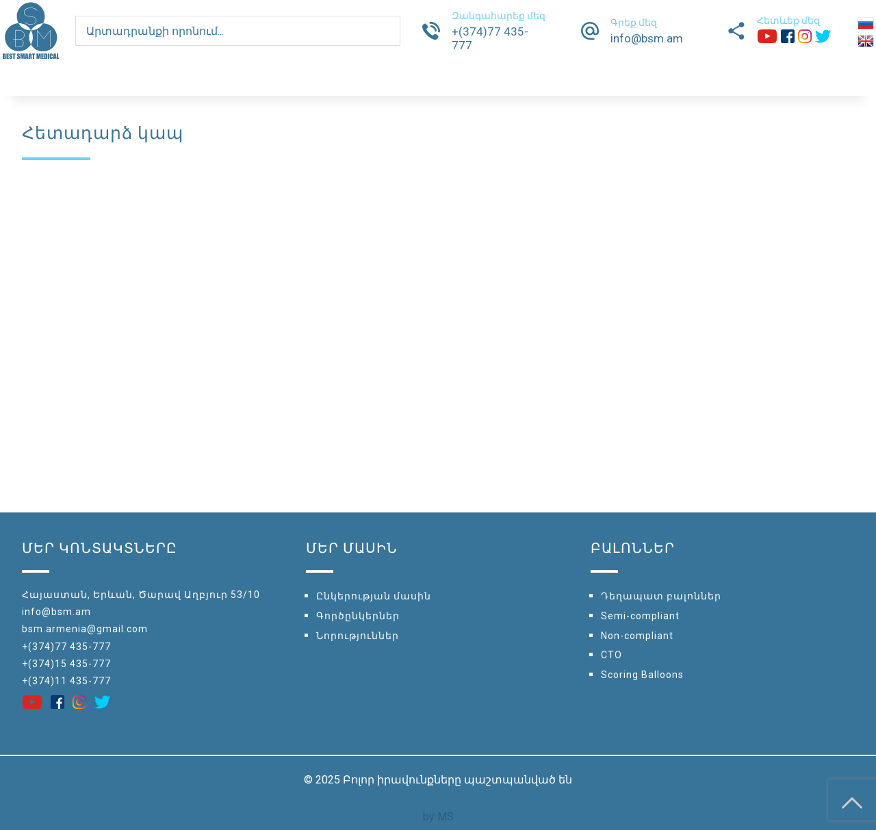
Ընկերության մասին (373, 596)
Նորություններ (357, 635)
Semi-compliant (640, 615)
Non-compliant (637, 635)
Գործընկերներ (358, 615)
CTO (611, 654)
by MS (438, 816)
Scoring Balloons (642, 674)
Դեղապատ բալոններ (661, 596)
